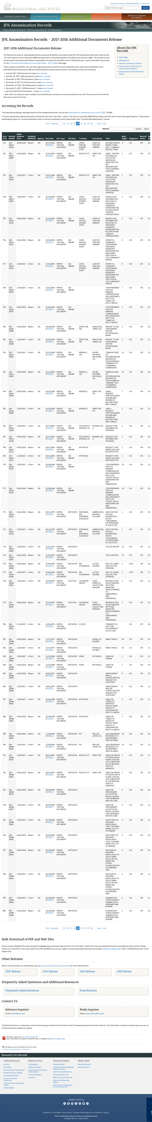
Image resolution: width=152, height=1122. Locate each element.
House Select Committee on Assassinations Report (130, 67)
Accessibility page (58, 1039)
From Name (97, 138)
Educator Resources (76, 16)
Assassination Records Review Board (131, 72)
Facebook (64, 1103)
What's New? (84, 1061)
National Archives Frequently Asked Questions (63, 1068)
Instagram (72, 1103)
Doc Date (50, 138)
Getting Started (58, 1064)
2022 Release (87, 971)
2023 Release (50, 971)
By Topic (7, 1064)
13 (67, 123)
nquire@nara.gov (18, 1013)
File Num (72, 138)
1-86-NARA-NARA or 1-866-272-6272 (76, 1118)
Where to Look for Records (63, 1077)
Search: (105, 128)
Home (6, 30)
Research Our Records (15, 16)
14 (71, 123)
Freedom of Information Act (83, 1112)
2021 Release (124, 971)
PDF (48, 145)
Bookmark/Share (133, 3)
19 (88, 123)
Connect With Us (76, 1100)
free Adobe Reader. (29, 1037)
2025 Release (13, 971)
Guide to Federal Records (62, 1072)
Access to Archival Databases (10, 1079)
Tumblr (76, 1103)
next (99, 123)
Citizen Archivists (117, 3)
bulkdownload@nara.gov (112, 949)
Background (124, 60)
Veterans (31, 1077)
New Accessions (84, 1067)
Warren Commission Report (130, 63)
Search (145, 8)
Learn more (131, 1118)
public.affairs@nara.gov (94, 1013)
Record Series (143, 137)
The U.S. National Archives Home (32, 6)
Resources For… (35, 1061)
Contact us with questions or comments (15, 1049)
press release (41, 73)
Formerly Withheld (32, 137)
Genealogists (33, 1064)
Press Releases (88, 990)
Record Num (12, 137)
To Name (83, 138)
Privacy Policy (67, 1112)
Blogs (83, 1103)
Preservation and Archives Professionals (37, 1071)
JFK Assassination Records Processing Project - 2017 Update (33, 63)
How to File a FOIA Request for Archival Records (62, 1086)
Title (108, 138)
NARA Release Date (20, 136)
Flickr (87, 1103)
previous (54, 123)
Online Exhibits (9, 1088)
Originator (133, 138)
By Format (7, 1067)
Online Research (12, 1061)
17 (81, 123)
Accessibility (56, 1112)
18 (85, 123)
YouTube (79, 1103)
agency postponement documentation (54, 965)
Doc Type (61, 138)
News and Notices (84, 1064)
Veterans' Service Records (45, 16)
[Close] (149, 1100)
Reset (146, 129)
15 (74, 123)
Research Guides (61, 1061)
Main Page (123, 57)
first (48, 123)
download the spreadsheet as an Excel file (86, 112)
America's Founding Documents (137, 16)
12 (64, 123)
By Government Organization (14, 1070)
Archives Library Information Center (14, 1084)
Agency (41, 138)
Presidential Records (11, 1075)
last (104, 123)
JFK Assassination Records (36, 30)
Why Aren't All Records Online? (61, 1081)
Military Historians (34, 1067)
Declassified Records (61, 1075)
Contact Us (145, 3)
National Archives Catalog (13, 1073)
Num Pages (124, 137)
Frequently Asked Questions (22, 990)
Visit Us (106, 16)
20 (92, 123)
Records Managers (35, 1075)
